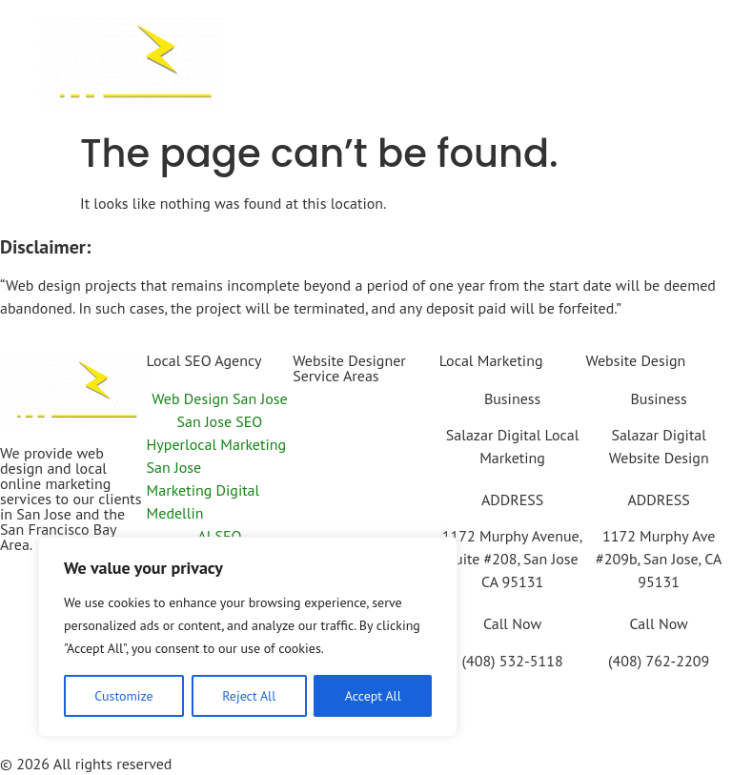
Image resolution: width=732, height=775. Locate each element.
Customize (123, 695)
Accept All (373, 695)
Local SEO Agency (204, 360)
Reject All (248, 695)
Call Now (512, 623)
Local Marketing (491, 360)
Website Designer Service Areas (349, 368)
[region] (248, 637)
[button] (461, 52)
